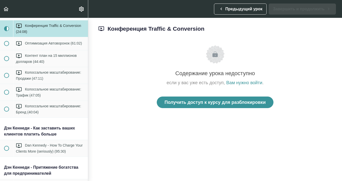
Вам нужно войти (244, 82)
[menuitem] (81, 9)
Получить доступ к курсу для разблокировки (215, 102)
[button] (6, 9)
